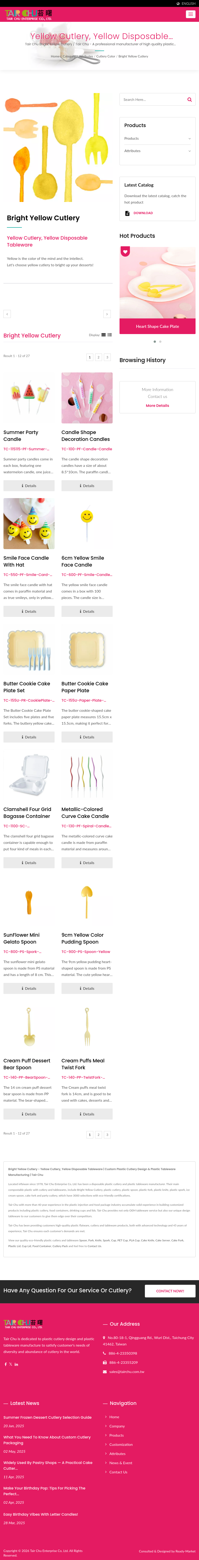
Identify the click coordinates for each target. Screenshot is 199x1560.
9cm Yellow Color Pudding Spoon (82, 938)
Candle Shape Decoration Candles (85, 435)
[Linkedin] (16, 1363)
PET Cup (122, 1240)
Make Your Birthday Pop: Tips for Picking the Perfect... (44, 1489)
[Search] (152, 99)
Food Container (41, 1246)
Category (69, 56)
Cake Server (162, 1240)
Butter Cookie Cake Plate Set (26, 687)
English (189, 4)
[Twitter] (10, 1363)
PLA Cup (134, 1240)
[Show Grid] (104, 335)
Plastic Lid (14, 1246)
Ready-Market (186, 1550)
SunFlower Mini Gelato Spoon (21, 938)
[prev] (7, 314)
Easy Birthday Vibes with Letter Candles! (40, 1513)
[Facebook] (6, 1363)
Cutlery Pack (60, 1246)
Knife (98, 1240)
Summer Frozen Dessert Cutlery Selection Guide (47, 1416)
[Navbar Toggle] (191, 14)
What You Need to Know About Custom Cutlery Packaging (47, 1438)
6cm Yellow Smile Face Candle (82, 561)
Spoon (83, 1240)
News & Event (120, 1461)
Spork (106, 1240)
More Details (157, 405)
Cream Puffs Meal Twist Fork (83, 1064)
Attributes (86, 56)
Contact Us (94, 1246)
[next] (107, 314)
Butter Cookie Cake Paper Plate (84, 687)
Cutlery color (105, 56)
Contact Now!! (170, 1291)
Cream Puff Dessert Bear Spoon (26, 1064)
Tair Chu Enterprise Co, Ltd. (49, 1549)
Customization (121, 1443)
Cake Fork (177, 1240)
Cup (113, 1240)
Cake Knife (147, 1240)
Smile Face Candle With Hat (26, 561)
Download (138, 213)
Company (117, 1425)
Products (131, 138)
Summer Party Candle (20, 435)
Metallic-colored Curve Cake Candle (85, 813)
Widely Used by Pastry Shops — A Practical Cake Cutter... (47, 1464)
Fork (91, 1240)
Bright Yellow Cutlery (133, 56)
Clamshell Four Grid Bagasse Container (27, 813)
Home (55, 56)
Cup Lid (26, 1246)
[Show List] (110, 335)
